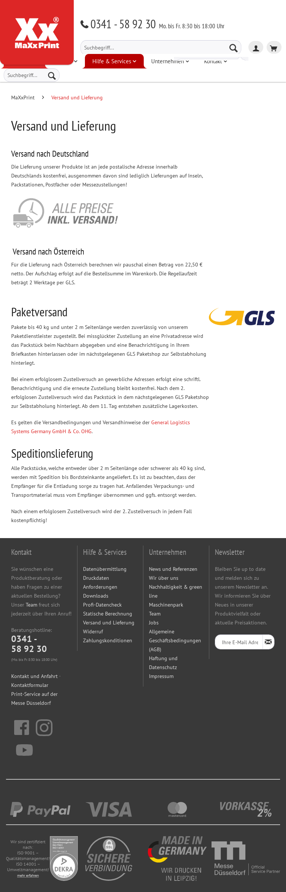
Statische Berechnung (107, 613)
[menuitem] (160, 47)
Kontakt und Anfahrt (34, 676)
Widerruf (93, 631)
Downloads (95, 595)
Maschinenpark (166, 604)
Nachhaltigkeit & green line (175, 591)
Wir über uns (163, 578)
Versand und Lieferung (108, 622)
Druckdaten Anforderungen (100, 582)
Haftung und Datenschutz (163, 663)
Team (31, 604)
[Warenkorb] (274, 47)
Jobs (154, 622)
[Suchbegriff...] (160, 47)
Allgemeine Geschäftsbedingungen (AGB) (175, 640)
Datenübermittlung (105, 569)
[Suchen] (233, 47)
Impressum (161, 676)
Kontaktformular (29, 685)
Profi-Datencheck (102, 604)
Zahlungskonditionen (107, 640)
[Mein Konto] (255, 47)
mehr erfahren (28, 875)
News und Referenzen (173, 569)
